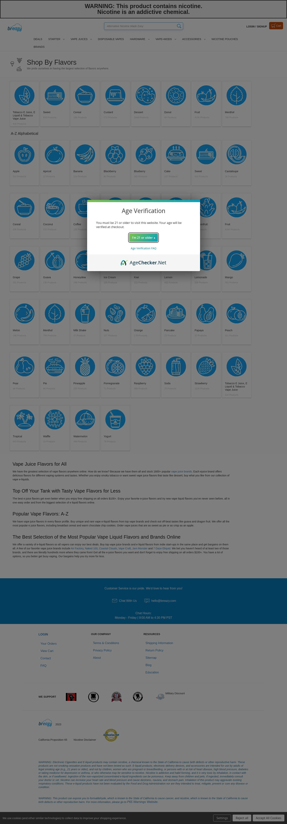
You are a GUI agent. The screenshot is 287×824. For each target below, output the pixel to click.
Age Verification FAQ (143, 248)
